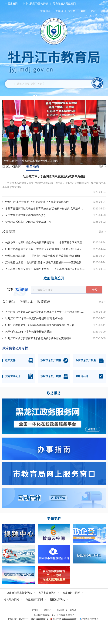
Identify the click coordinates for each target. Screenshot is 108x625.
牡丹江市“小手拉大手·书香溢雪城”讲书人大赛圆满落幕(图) (37, 202)
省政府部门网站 (71, 592)
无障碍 (59, 11)
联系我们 (47, 610)
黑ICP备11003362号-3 (39, 619)
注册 (103, 11)
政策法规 (26, 301)
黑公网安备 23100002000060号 (64, 619)
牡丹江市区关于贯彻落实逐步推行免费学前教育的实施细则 (38, 338)
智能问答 (45, 11)
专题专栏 (54, 519)
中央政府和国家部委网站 (18, 592)
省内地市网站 (11, 599)
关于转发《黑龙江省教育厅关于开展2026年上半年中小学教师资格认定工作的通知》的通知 (45, 312)
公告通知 (8, 301)
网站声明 (60, 610)
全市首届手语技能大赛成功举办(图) (25, 215)
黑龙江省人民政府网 (64, 3)
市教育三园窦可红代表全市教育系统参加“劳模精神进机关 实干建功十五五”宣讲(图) (45, 208)
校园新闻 (8, 231)
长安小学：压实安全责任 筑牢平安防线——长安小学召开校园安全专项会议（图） (45, 269)
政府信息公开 (54, 278)
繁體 (83, 11)
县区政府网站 (57, 599)
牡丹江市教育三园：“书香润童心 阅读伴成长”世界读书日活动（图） (43, 255)
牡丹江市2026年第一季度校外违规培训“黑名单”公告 (34, 318)
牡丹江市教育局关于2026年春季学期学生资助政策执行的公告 (39, 325)
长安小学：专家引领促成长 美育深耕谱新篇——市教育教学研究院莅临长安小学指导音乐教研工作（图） (45, 242)
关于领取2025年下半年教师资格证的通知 (28, 331)
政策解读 (43, 301)
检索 (94, 289)
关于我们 (34, 610)
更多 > (102, 166)
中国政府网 (11, 3)
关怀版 (72, 11)
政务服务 (54, 393)
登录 (93, 11)
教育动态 (32, 166)
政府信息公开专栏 (15, 348)
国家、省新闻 (11, 166)
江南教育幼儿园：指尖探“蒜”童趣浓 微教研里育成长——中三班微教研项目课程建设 (45, 262)
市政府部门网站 (34, 599)
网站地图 (73, 610)
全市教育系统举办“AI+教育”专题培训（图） (29, 221)
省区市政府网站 (47, 592)
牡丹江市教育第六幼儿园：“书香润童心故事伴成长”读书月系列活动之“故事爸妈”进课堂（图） (45, 249)
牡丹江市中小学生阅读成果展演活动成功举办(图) (31, 160)
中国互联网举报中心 (89, 619)
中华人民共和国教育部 (35, 3)
